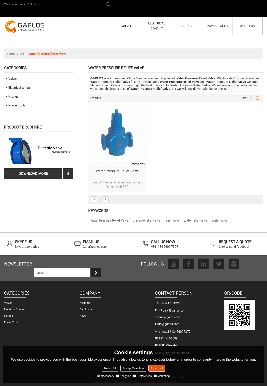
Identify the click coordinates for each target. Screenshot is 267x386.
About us (85, 302)
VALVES (126, 26)
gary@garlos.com (174, 310)
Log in (23, 4)
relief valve (172, 220)
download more (33, 174)
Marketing (162, 376)
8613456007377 (179, 331)
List (251, 98)
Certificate (86, 309)
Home (11, 54)
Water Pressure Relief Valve (117, 171)
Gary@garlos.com (95, 246)
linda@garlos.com (167, 324)
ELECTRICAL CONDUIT (156, 26)
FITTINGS (187, 26)
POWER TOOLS (217, 26)
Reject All (110, 368)
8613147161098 (166, 338)
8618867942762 (166, 345)
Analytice (123, 376)
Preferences (142, 376)
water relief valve (195, 220)
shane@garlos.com (168, 317)
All (22, 54)
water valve (220, 220)
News (83, 315)
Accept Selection (133, 368)
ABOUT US (247, 26)
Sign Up (35, 4)
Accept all (157, 368)
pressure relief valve (146, 220)
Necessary (105, 376)
